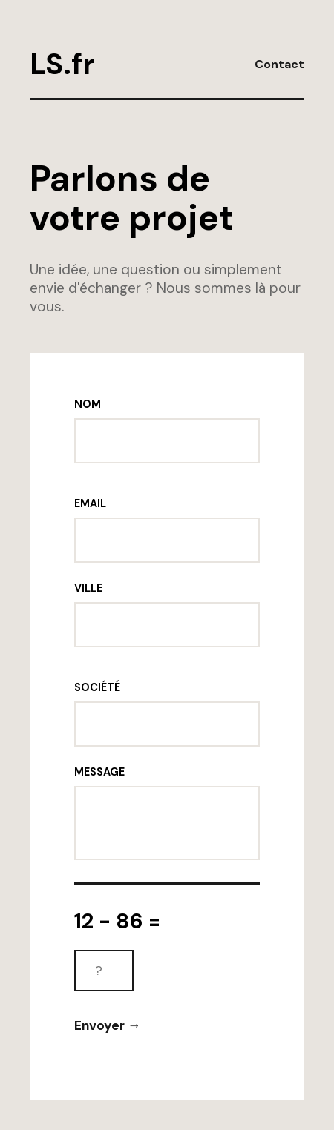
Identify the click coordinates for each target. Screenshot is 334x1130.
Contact (279, 64)
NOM (87, 404)
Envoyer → (107, 1025)
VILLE (88, 588)
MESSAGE (99, 772)
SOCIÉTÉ (97, 687)
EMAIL (90, 503)
